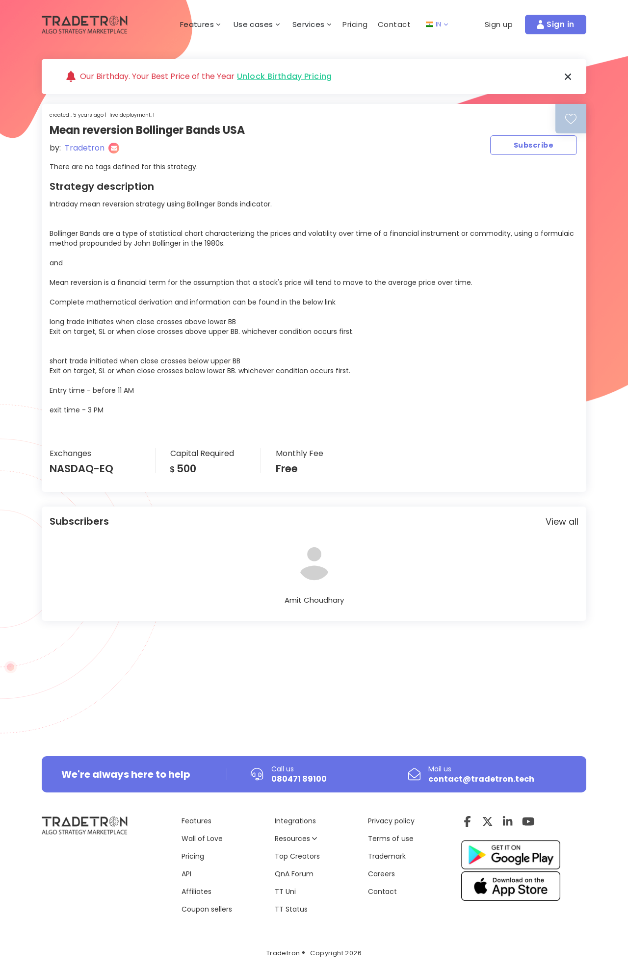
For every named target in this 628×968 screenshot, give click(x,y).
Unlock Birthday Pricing (284, 76)
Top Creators (297, 856)
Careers (381, 874)
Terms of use (391, 838)
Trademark (387, 856)
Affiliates (196, 891)
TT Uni (285, 891)
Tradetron (85, 147)
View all (562, 521)
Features (196, 821)
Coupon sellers (207, 909)
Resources (296, 838)
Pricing (355, 24)
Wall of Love (202, 838)
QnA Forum (294, 874)
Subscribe (533, 145)
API (186, 874)
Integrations (295, 821)
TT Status (291, 909)
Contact (394, 24)
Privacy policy (391, 821)
